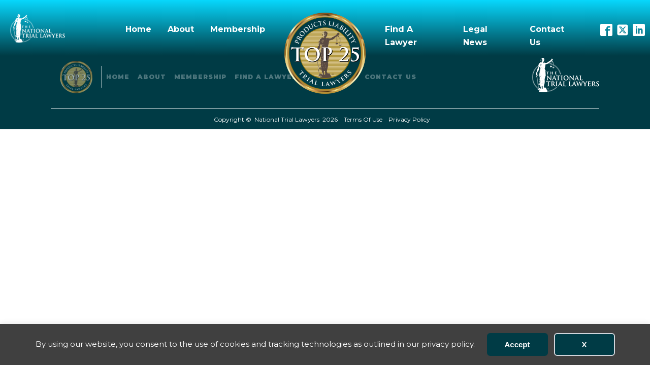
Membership (237, 29)
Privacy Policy (409, 119)
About (181, 29)
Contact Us (547, 35)
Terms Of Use (363, 119)
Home (138, 29)
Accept (517, 344)
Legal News (475, 35)
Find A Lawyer (401, 35)
